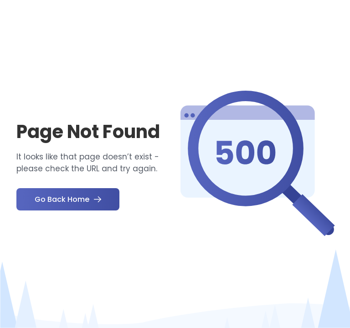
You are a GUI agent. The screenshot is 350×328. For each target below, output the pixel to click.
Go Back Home (68, 199)
